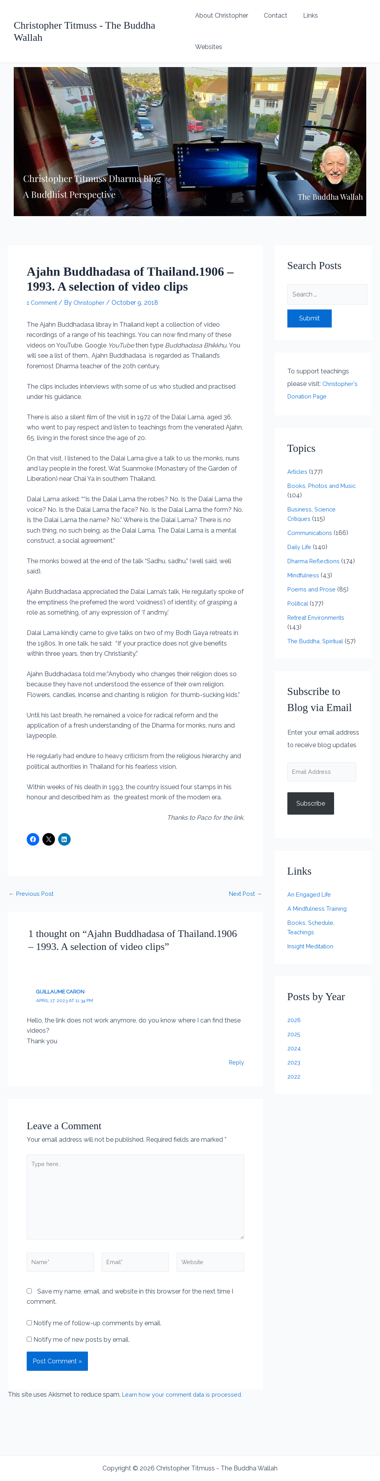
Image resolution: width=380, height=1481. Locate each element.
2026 (294, 1022)
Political (298, 594)
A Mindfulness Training (320, 910)
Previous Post (32, 862)
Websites (346, 15)
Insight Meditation (313, 948)
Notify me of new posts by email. (81, 1318)
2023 (294, 1064)
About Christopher (230, 15)
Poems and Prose (312, 580)
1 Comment (43, 271)
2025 (294, 1036)
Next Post (244, 862)
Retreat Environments (319, 608)
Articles (298, 453)
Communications (312, 514)
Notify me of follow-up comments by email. (97, 1301)
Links (312, 15)
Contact (281, 15)
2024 (294, 1050)
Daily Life (300, 528)
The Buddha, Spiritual (318, 631)
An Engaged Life (311, 896)
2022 (294, 1078)
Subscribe (310, 805)
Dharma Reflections (316, 542)
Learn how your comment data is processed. (187, 1373)
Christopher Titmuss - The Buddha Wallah (100, 15)
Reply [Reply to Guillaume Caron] (235, 1031)
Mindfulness (304, 565)
